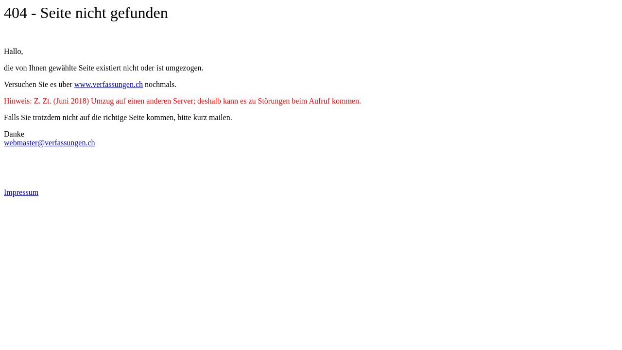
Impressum (21, 192)
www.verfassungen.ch (108, 84)
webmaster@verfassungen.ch (49, 143)
